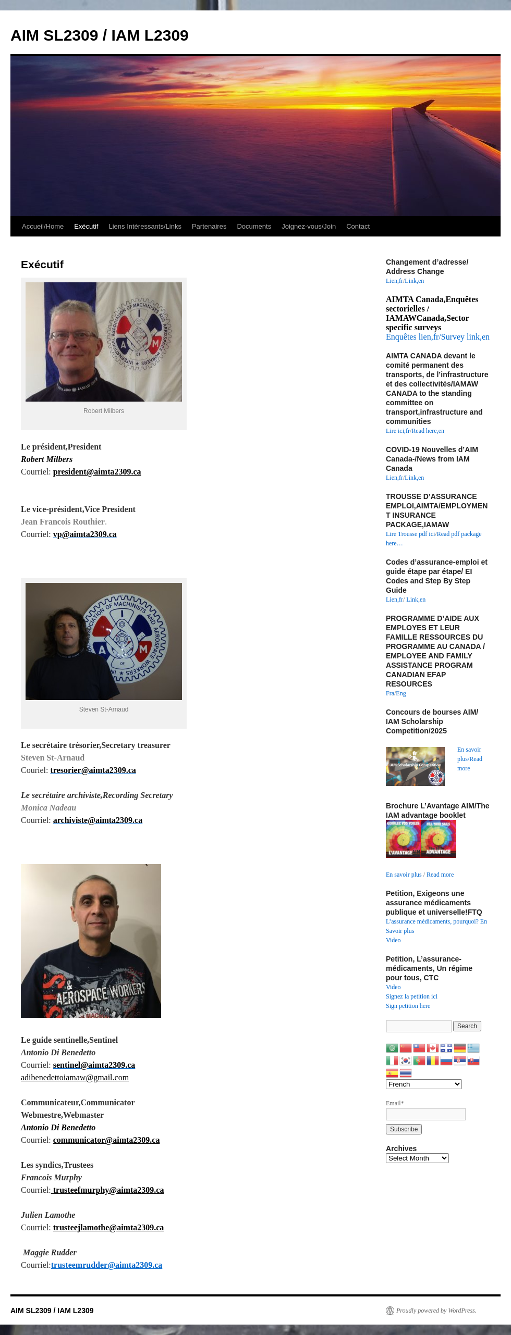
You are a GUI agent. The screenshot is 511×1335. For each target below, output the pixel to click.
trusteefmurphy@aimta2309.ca (107, 1190)
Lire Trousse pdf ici (410, 534)
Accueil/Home (43, 226)
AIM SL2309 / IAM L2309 (99, 35)
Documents (254, 226)
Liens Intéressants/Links (144, 226)
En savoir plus (404, 874)
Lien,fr (394, 280)
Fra (390, 693)
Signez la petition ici (411, 996)
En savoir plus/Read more (469, 759)
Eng (401, 693)
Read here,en (427, 430)
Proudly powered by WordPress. (436, 1310)
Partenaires (209, 226)
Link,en (414, 280)
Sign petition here (408, 1005)
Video (393, 940)
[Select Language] (424, 1084)
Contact (358, 226)
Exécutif (86, 226)
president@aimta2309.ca (97, 471)
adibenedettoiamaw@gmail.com (75, 1077)
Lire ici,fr (398, 430)
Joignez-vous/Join (309, 226)
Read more (440, 874)
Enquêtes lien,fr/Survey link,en (438, 336)
